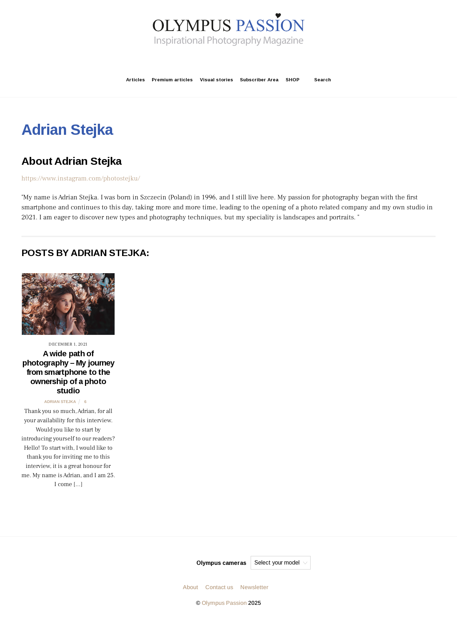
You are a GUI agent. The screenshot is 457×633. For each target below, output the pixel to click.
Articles (135, 79)
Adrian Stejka (60, 401)
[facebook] (246, 59)
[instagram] (212, 59)
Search (318, 79)
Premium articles (172, 79)
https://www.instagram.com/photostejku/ (80, 178)
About (190, 587)
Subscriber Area (259, 79)
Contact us (219, 587)
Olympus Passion (224, 603)
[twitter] (229, 59)
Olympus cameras (221, 563)
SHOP (293, 79)
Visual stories (216, 79)
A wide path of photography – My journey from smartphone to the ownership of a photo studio (68, 372)
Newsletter (254, 587)
